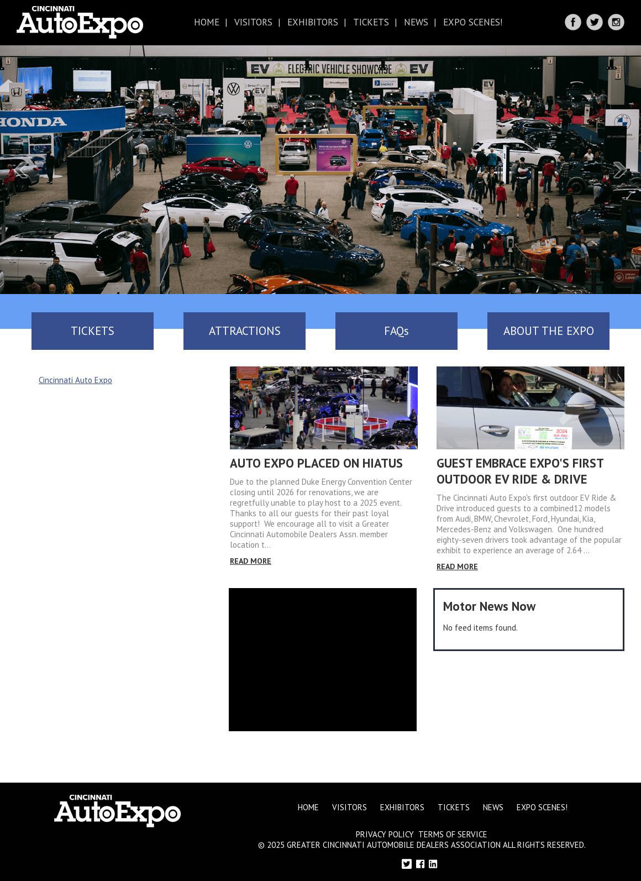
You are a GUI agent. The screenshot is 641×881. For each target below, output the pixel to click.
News (416, 22)
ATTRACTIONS (245, 330)
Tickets (371, 22)
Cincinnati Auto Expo (75, 380)
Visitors (253, 22)
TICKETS (92, 330)
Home (206, 22)
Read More (250, 561)
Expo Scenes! (472, 22)
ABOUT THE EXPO (548, 330)
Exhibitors (312, 22)
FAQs (396, 330)
